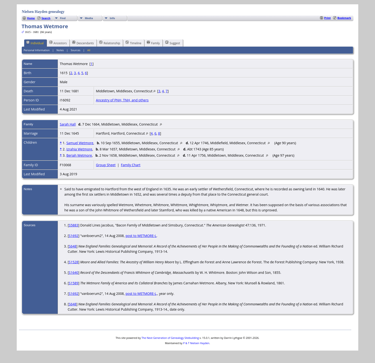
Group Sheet (106, 165)
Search (46, 18)
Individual (35, 42)
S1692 (73, 235)
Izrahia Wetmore (79, 149)
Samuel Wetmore (79, 143)
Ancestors (58, 42)
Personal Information (37, 50)
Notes (60, 50)
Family (153, 42)
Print (327, 18)
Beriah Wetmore (79, 155)
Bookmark (344, 18)
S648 (72, 246)
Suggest (172, 42)
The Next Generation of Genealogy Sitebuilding (170, 338)
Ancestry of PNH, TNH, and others (122, 100)
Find (63, 18)
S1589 (73, 283)
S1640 (73, 272)
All (88, 50)
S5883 (73, 225)
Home (31, 18)
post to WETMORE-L (141, 235)
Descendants (83, 42)
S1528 (73, 262)
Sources (75, 50)
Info (112, 18)
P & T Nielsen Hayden (196, 343)
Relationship (109, 42)
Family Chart (130, 165)
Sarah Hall (68, 124)
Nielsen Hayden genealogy (43, 12)
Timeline (133, 42)
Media (89, 18)
